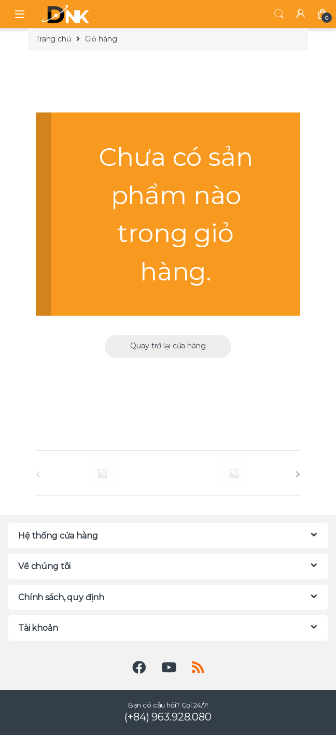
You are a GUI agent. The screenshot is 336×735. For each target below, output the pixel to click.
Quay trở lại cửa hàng (167, 345)
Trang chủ (53, 39)
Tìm (279, 14)
